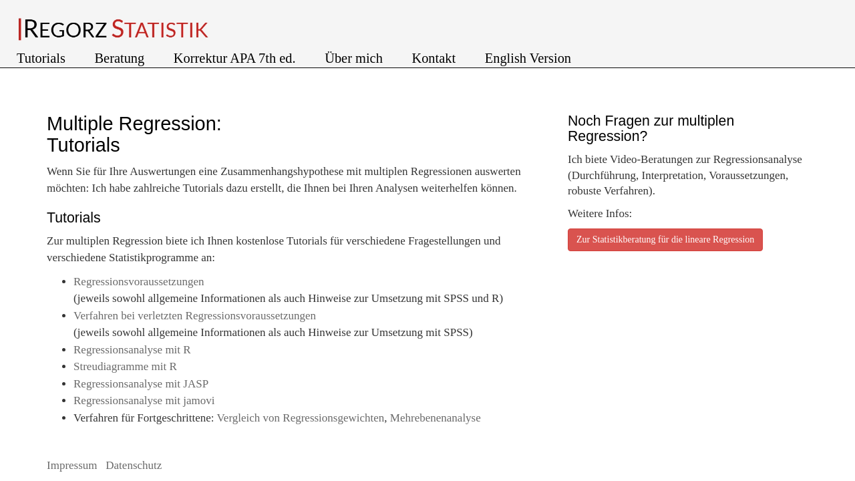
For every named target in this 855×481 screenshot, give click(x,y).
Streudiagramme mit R (125, 366)
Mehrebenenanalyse (435, 418)
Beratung (121, 58)
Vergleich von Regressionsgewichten (300, 418)
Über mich (355, 58)
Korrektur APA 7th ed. (236, 58)
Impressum (73, 465)
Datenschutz (134, 465)
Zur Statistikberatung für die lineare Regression (665, 239)
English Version (528, 58)
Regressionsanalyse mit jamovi (144, 400)
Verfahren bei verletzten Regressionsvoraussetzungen (194, 315)
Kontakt (435, 58)
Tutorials (43, 58)
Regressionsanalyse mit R (132, 349)
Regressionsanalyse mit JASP (140, 383)
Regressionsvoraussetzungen (138, 281)
